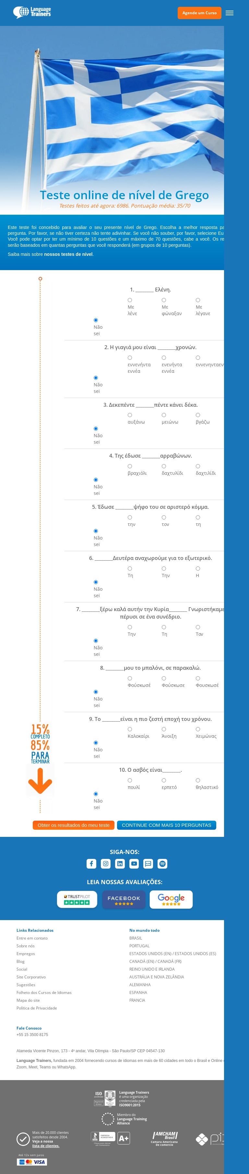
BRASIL (135, 938)
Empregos (26, 953)
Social (22, 969)
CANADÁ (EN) (141, 961)
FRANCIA (137, 1000)
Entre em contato (32, 938)
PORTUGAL (139, 946)
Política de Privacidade (37, 1008)
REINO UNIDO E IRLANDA (152, 969)
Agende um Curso (200, 13)
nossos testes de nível (68, 254)
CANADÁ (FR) (170, 961)
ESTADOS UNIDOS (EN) (150, 953)
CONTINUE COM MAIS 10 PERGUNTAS (166, 825)
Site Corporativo (31, 977)
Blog (21, 961)
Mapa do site (28, 1000)
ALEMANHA (140, 984)
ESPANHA (138, 992)
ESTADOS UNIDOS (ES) (195, 953)
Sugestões (26, 984)
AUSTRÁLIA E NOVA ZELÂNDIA (156, 977)
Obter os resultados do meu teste (74, 825)
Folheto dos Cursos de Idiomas (44, 992)
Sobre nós (26, 946)
